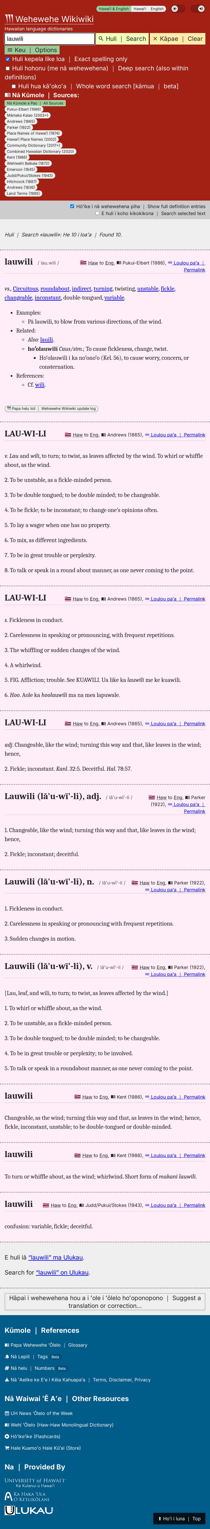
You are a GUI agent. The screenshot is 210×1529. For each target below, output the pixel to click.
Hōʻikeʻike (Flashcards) (32, 1436)
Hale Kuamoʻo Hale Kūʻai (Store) (43, 1448)
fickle (167, 288)
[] (95, 86)
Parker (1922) (18, 127)
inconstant (48, 297)
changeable (18, 297)
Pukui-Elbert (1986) (24, 109)
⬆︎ (179, 1518)
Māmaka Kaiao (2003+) (27, 115)
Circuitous (25, 288)
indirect (81, 288)
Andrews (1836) (21, 187)
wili (40, 384)
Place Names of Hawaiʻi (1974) (33, 133)
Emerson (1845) (21, 169)
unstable (147, 288)
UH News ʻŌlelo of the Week (39, 1413)
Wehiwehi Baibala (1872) (28, 163)
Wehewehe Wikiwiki (49, 19)
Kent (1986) (17, 157)
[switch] (178, 9)
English (157, 9)
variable (114, 297)
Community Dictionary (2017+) (33, 145)
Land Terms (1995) (23, 193)
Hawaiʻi (140, 9)
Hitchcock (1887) (21, 181)
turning (103, 288)
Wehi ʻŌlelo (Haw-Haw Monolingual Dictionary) (59, 1425)
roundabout (55, 288)
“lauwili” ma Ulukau (55, 1257)
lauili (46, 339)
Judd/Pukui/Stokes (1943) (30, 175)
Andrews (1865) (21, 121)
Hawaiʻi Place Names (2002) (31, 139)
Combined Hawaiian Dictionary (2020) (40, 151)
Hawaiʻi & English (114, 9)
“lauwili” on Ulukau (62, 1272)
